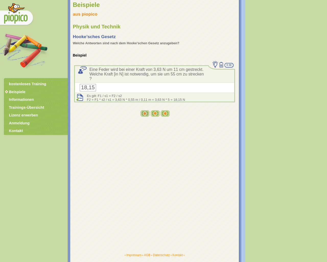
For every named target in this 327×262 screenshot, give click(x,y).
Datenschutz (161, 255)
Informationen (21, 99)
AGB (147, 255)
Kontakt (177, 255)
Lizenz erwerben (23, 115)
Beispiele (17, 92)
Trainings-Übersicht (26, 107)
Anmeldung (19, 123)
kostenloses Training (27, 84)
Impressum (133, 255)
